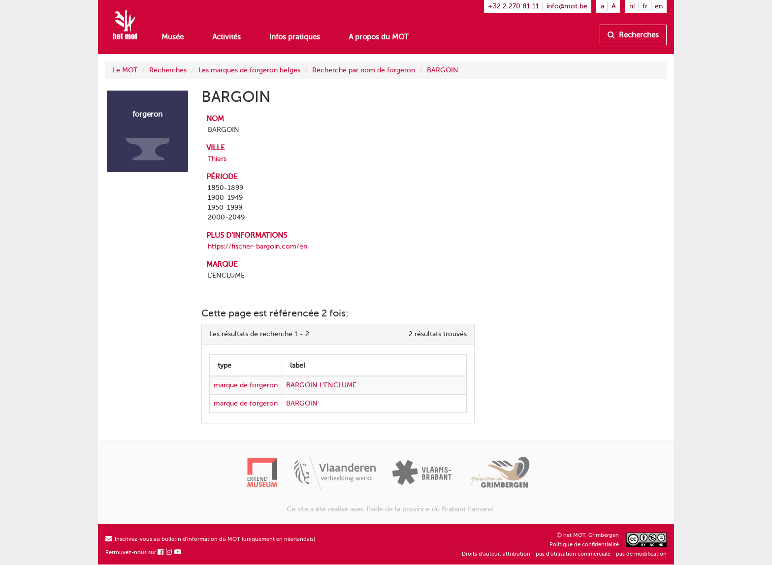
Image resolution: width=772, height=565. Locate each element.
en (659, 6)
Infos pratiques (294, 36)
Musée (172, 36)
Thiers (217, 158)
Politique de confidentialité (584, 544)
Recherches (633, 35)
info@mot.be (567, 6)
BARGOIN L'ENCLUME (321, 385)
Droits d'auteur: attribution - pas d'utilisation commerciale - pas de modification (564, 554)
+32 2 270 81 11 (513, 6)
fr (645, 6)
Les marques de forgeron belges (249, 70)
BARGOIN (442, 70)
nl (632, 6)
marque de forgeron (246, 385)
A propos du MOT (379, 36)
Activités (226, 36)
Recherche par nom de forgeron (363, 70)
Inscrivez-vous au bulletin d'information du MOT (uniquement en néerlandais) (210, 539)
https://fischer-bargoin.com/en (257, 246)
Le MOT (125, 70)
